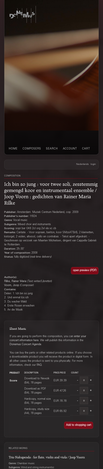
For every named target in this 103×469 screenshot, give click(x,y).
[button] (84, 270)
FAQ (39, 365)
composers (32, 148)
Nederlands (82, 164)
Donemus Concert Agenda (25, 344)
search (52, 148)
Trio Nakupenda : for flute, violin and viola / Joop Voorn (47, 456)
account (70, 148)
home (13, 148)
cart (86, 148)
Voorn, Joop (11, 285)
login (93, 164)
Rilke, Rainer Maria (15, 281)
